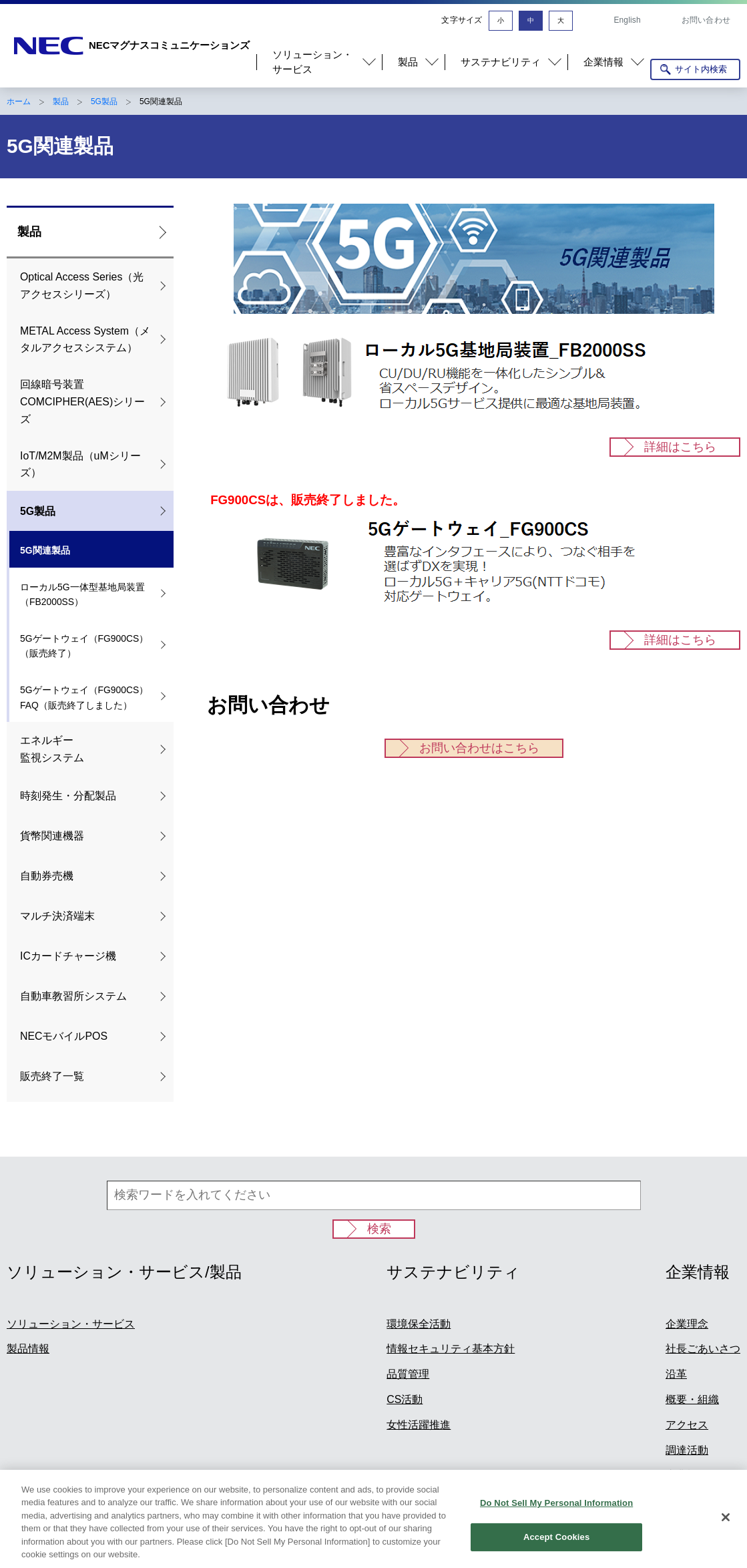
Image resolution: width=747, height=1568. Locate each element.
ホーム (19, 101)
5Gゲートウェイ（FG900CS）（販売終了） (84, 646)
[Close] (725, 1525)
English (626, 20)
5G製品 (104, 101)
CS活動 (405, 1399)
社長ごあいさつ (703, 1348)
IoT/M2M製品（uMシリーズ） (80, 464)
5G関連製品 (45, 550)
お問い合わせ (706, 20)
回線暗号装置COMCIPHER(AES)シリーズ (82, 402)
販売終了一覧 (52, 1076)
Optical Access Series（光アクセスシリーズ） (82, 285)
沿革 (676, 1374)
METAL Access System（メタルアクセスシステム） (85, 339)
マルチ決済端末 (57, 916)
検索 (379, 1228)
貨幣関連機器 (52, 835)
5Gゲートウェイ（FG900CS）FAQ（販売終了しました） (84, 697)
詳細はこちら (680, 446)
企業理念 (687, 1324)
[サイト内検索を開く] (695, 69)
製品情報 (28, 1348)
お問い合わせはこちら (479, 748)
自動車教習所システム (73, 996)
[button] (319, 62)
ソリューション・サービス (71, 1324)
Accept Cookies (556, 1545)
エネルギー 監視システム (52, 749)
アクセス (687, 1424)
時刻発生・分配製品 (68, 795)
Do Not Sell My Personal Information (556, 1511)
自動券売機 (46, 875)
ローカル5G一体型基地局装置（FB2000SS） (82, 595)
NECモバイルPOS (63, 1036)
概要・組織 (692, 1399)
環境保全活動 (419, 1324)
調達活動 (687, 1450)
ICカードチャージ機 (68, 956)
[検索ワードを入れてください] (374, 1195)
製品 (61, 101)
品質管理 (408, 1374)
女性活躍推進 (419, 1424)
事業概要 (687, 1475)
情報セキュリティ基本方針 (451, 1348)
